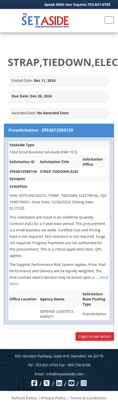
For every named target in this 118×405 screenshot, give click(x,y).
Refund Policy (24, 397)
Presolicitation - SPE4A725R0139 (40, 130)
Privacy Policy (53, 397)
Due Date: (20, 96)
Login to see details (95, 336)
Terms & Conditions (88, 397)
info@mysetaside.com (65, 374)
